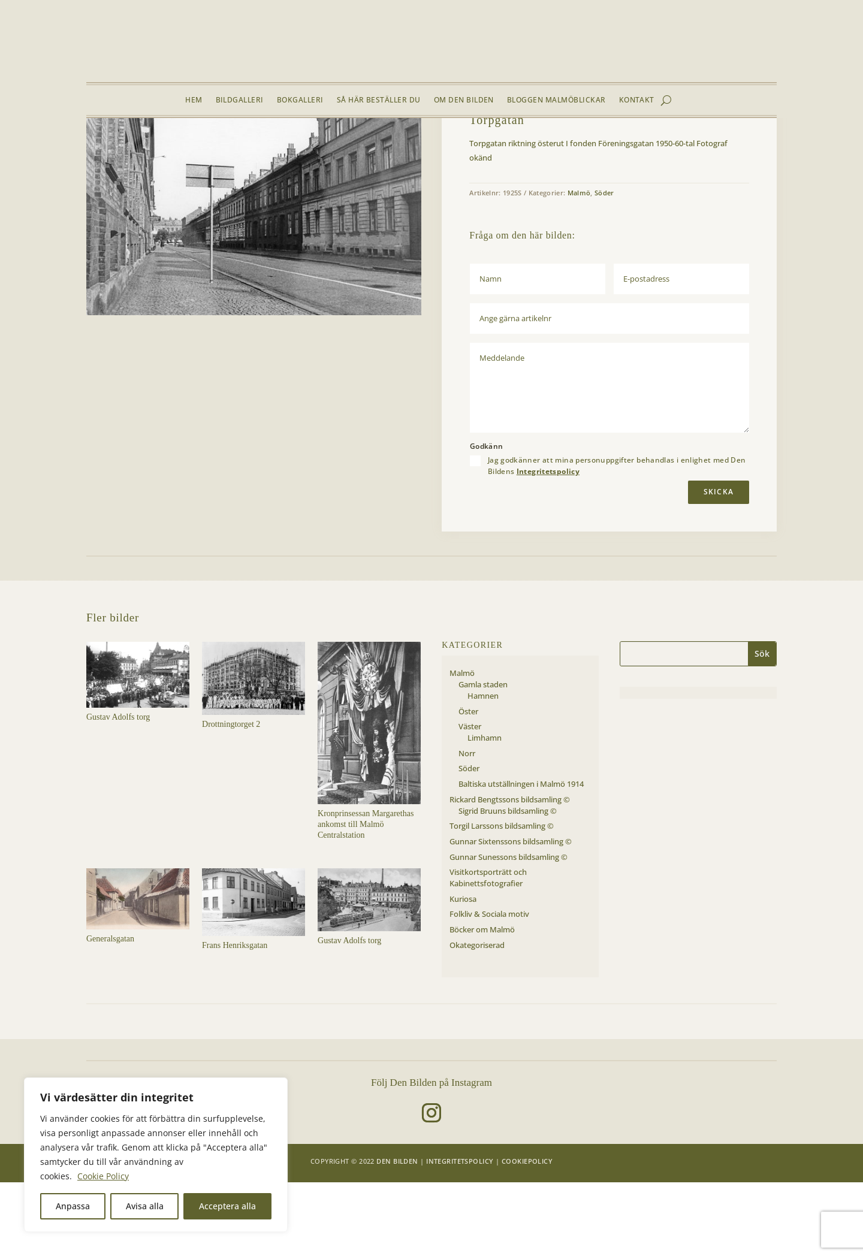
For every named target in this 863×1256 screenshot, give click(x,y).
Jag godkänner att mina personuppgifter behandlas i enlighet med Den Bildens (617, 540)
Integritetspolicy (548, 545)
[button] (403, 176)
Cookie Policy (103, 1176)
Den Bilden (397, 1235)
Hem (193, 100)
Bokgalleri (300, 100)
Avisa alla (145, 1206)
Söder (191, 146)
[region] (156, 1154)
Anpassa (73, 1206)
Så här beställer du (379, 100)
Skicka (719, 566)
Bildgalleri (240, 100)
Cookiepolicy (527, 1235)
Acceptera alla (227, 1206)
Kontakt (636, 100)
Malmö (162, 146)
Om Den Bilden (464, 100)
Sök (762, 727)
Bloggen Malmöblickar (556, 100)
